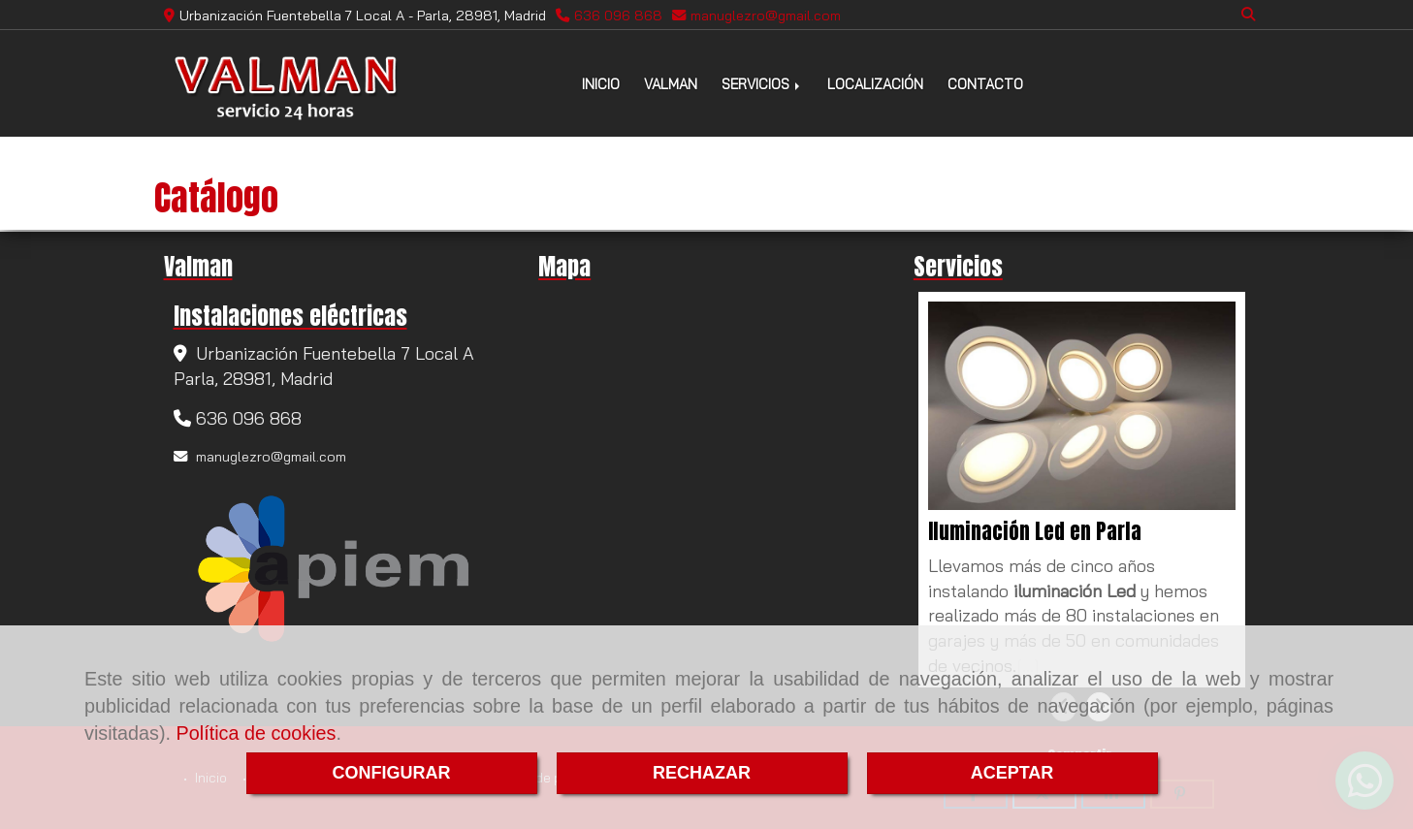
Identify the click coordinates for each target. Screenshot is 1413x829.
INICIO (601, 84)
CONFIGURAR (392, 772)
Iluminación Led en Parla (1034, 532)
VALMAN (670, 84)
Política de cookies (257, 733)
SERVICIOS (762, 84)
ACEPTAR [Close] (1012, 772)
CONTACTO (985, 84)
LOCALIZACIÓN (875, 84)
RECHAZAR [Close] (702, 772)
